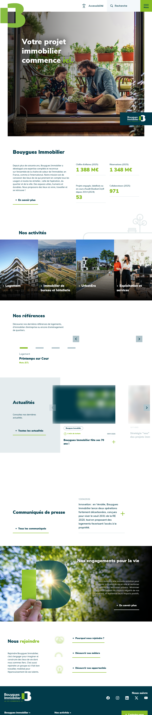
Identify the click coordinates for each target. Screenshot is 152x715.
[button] (139, 339)
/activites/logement (9, 241)
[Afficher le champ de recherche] (109, 6)
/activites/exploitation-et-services (130, 241)
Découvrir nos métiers (86, 654)
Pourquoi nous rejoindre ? (88, 639)
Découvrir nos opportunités (89, 669)
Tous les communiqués (30, 529)
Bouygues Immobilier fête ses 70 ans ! (84, 442)
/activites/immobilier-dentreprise (54, 241)
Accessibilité (94, 6)
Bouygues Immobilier (73, 428)
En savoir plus (25, 200)
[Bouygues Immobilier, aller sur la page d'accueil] (17, 697)
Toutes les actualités (29, 431)
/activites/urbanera (85, 241)
